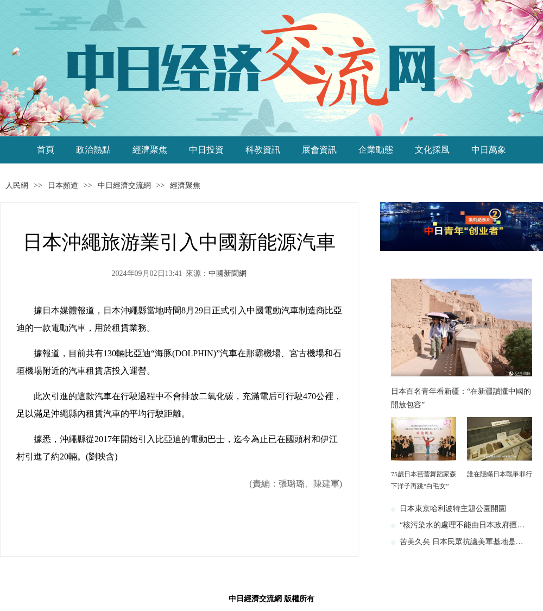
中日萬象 (488, 149)
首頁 (45, 149)
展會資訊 (319, 149)
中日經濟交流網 (124, 185)
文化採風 (432, 149)
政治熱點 (93, 149)
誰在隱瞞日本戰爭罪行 (499, 474)
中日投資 (206, 149)
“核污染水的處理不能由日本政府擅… (462, 525)
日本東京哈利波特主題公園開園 (453, 509)
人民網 (16, 185)
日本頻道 (63, 185)
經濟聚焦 (149, 149)
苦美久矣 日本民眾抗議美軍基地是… (461, 542)
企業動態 (375, 149)
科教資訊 (262, 149)
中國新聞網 (228, 273)
